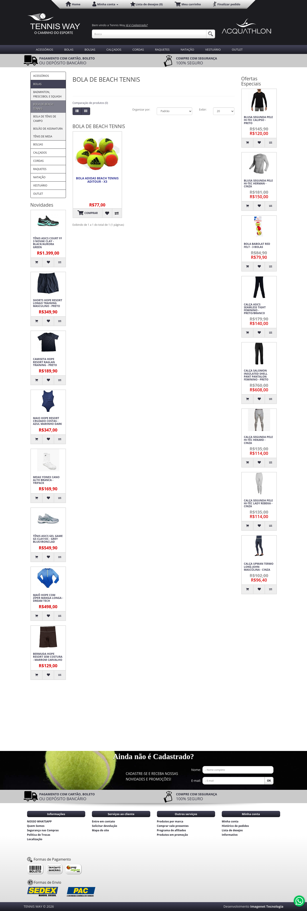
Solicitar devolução (104, 826)
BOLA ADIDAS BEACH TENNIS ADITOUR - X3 (97, 180)
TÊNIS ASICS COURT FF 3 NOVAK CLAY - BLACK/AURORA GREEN (47, 243)
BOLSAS (90, 49)
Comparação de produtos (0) (90, 103)
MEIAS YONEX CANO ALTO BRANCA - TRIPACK (46, 480)
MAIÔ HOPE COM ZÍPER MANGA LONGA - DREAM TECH (48, 598)
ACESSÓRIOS (44, 49)
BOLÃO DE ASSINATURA (48, 129)
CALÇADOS (113, 49)
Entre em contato (103, 821)
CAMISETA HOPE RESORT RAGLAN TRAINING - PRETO (45, 362)
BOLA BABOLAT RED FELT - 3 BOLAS (257, 245)
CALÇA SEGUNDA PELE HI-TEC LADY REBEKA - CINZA (258, 503)
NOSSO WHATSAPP (39, 821)
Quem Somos (36, 826)
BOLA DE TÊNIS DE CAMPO (44, 119)
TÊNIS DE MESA (42, 136)
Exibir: (202, 109)
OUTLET (237, 49)
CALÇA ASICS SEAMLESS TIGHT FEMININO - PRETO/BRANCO (255, 309)
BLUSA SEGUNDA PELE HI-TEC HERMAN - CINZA (258, 183)
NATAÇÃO (187, 49)
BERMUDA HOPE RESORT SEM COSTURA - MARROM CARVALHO (48, 656)
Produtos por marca (170, 821)
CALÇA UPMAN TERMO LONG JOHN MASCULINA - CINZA (258, 566)
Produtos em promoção (172, 835)
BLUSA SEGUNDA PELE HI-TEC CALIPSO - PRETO (258, 120)
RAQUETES (162, 49)
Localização (34, 839)
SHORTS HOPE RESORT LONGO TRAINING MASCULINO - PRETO (47, 303)
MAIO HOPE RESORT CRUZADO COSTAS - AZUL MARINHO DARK (47, 421)
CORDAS (138, 49)
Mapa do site (100, 830)
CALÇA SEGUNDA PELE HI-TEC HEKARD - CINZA (258, 440)
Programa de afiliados (171, 830)
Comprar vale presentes (173, 826)
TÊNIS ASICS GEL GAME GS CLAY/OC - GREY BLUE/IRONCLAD (48, 539)
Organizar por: (141, 109)
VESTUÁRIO (213, 49)
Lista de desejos (232, 830)
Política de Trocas (38, 835)
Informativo (230, 835)
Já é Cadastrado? (137, 25)
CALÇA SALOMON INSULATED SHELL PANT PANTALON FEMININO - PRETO (256, 375)
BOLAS (68, 49)
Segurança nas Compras (43, 830)
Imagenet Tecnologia (266, 906)
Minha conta (230, 821)
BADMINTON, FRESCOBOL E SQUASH (47, 94)
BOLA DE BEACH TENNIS (43, 106)
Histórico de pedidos (235, 826)
